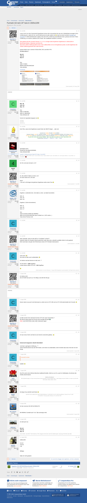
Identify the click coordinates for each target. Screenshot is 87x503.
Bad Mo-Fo (10, 25)
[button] (12, 7)
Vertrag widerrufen (28, 496)
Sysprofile (22, 154)
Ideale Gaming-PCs (49, 5)
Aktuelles (9, 7)
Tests (26, 2)
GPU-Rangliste (58, 5)
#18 (78, 403)
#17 (78, 386)
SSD (56, 138)
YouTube (64, 491)
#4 (78, 142)
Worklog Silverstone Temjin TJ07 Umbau (32, 154)
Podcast (22, 5)
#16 (78, 370)
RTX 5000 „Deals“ (30, 5)
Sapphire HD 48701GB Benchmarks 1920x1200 (25, 466)
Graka (60, 138)
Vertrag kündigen (37, 496)
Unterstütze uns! (76, 5)
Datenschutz (10, 497)
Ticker (21, 2)
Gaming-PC (45, 138)
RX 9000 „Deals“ (39, 5)
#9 (78, 236)
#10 (78, 253)
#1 (78, 30)
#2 (78, 101)
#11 (78, 273)
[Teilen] (77, 31)
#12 (78, 299)
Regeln (21, 7)
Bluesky (25, 491)
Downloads (38, 2)
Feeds (10, 491)
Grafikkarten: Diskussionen (28, 467)
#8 (78, 220)
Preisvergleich (46, 2)
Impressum (9, 496)
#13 (78, 315)
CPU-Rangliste (67, 5)
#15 (78, 354)
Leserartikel (16, 7)
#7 (78, 190)
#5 (78, 160)
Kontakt (15, 496)
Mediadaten (20, 496)
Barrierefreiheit (45, 496)
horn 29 (13, 467)
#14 (78, 332)
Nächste (13, 27)
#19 (78, 419)
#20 (78, 437)
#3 (78, 126)
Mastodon (52, 491)
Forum (53, 2)
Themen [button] (31, 2)
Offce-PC (52, 138)
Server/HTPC (42, 154)
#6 (78, 173)
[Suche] (77, 2)
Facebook (33, 491)
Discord (17, 491)
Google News (42, 491)
